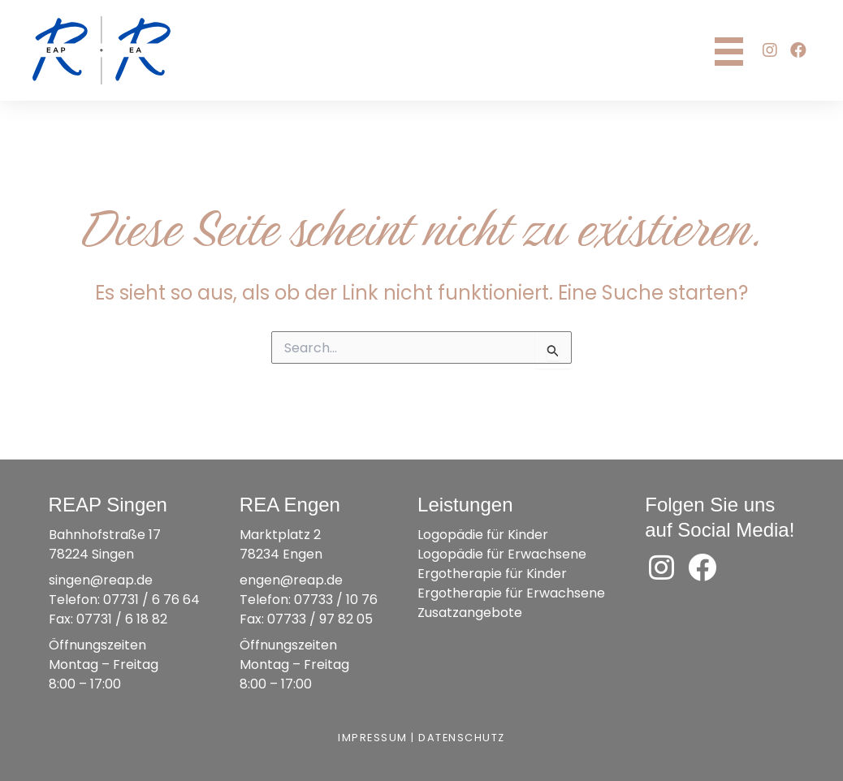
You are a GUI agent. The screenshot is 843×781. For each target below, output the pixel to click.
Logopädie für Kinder (482, 534)
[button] (770, 50)
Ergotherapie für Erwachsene (511, 593)
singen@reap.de (101, 580)
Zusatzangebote (469, 612)
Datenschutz (461, 737)
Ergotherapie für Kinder (492, 573)
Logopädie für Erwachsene (501, 554)
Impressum (373, 737)
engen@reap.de (291, 580)
